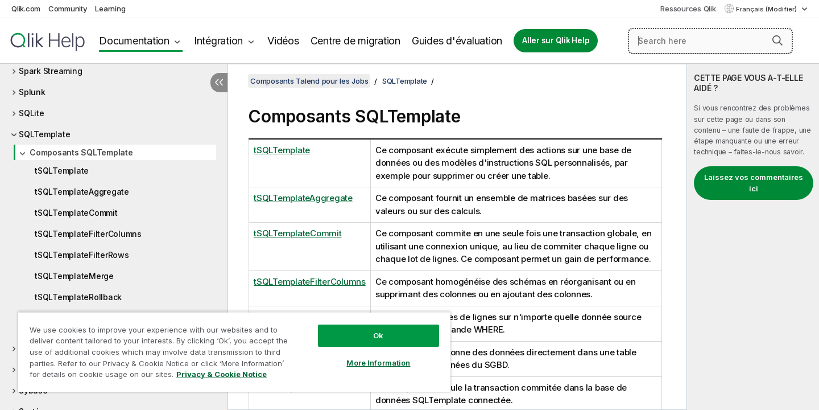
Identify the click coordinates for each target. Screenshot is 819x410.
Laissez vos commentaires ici (753, 183)
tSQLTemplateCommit (76, 213)
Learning (110, 8)
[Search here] (710, 41)
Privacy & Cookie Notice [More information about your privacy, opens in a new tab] (221, 374)
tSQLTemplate (62, 170)
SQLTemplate (44, 134)
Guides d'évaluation (457, 41)
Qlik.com (25, 8)
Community (68, 8)
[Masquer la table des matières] (219, 82)
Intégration (218, 41)
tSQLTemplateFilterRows (82, 255)
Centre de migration (355, 41)
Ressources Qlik (687, 8)
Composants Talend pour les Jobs (309, 80)
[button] (777, 40)
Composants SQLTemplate (81, 152)
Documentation (134, 41)
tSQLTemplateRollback (78, 297)
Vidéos (283, 41)
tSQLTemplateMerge (74, 276)
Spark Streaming (50, 71)
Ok (378, 335)
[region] (234, 351)
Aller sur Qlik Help (555, 40)
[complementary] (753, 237)
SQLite (31, 113)
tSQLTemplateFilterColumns (88, 234)
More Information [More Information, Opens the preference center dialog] (378, 362)
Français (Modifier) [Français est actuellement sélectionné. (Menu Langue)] (767, 9)
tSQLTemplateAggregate (82, 191)
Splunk (32, 92)
